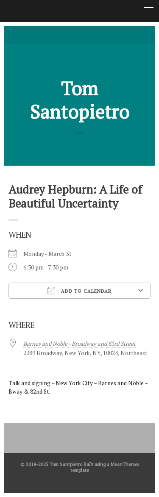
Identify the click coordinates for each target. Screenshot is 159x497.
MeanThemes (125, 464)
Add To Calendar (79, 290)
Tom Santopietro (79, 100)
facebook (79, 34)
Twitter (67, 34)
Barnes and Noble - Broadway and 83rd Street (79, 343)
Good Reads (92, 34)
